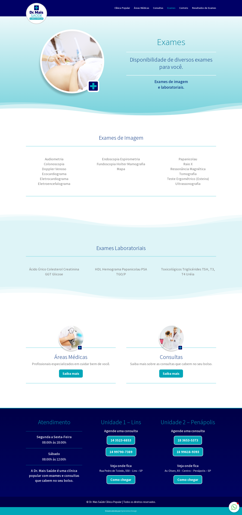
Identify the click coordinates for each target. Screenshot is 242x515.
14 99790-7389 (121, 452)
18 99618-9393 (188, 452)
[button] (234, 507)
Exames (171, 8)
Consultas (158, 8)
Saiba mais (71, 373)
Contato (183, 8)
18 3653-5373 (188, 440)
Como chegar (120, 479)
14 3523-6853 (121, 440)
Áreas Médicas (141, 8)
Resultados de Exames (204, 8)
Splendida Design (129, 511)
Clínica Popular (122, 8)
